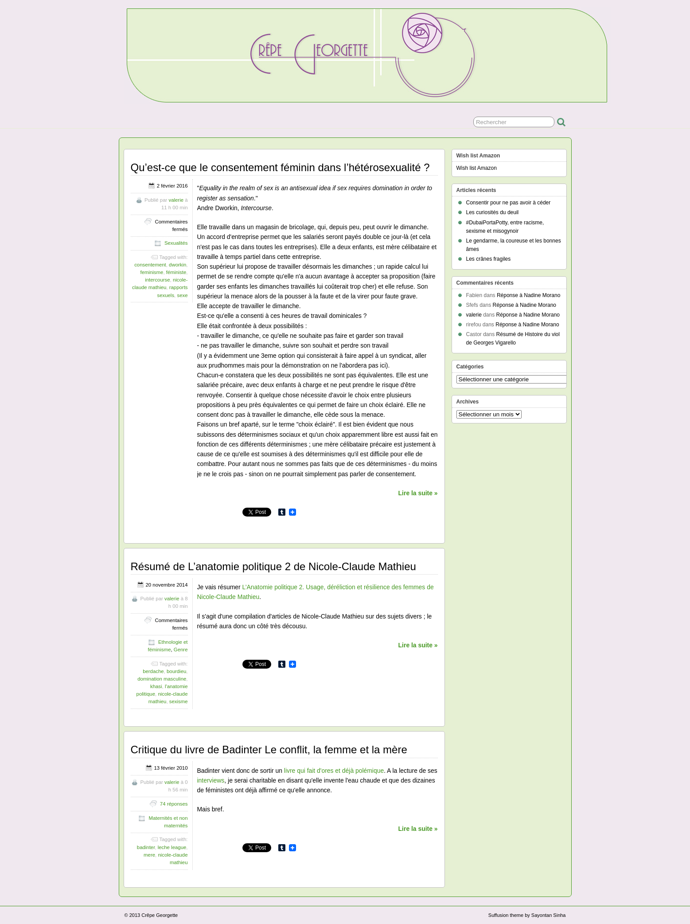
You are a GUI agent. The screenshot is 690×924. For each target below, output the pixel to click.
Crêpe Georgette (159, 915)
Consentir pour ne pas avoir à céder (508, 203)
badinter (146, 847)
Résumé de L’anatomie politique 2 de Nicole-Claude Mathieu (273, 566)
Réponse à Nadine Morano (528, 295)
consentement (150, 264)
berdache (153, 671)
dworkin (177, 264)
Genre (181, 649)
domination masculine (161, 678)
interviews (211, 780)
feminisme (151, 272)
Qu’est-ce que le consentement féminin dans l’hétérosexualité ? (280, 167)
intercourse (157, 279)
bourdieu (176, 671)
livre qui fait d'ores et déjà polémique (334, 770)
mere (149, 854)
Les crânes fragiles (488, 259)
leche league (172, 847)
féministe (176, 272)
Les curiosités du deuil (492, 212)
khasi (156, 686)
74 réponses (174, 804)
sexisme (178, 701)
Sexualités (176, 243)
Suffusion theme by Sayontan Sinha (527, 915)
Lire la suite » (418, 493)
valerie (175, 200)
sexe (182, 295)
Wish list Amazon (476, 168)
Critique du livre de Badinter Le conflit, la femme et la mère (269, 750)
